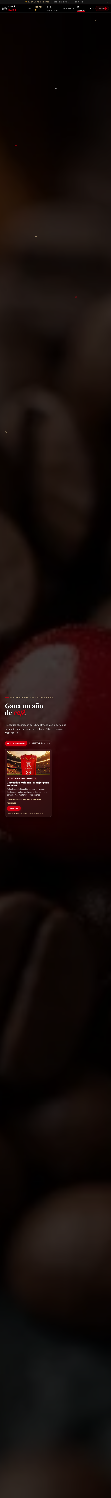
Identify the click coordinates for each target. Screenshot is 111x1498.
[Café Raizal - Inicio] (15, 8)
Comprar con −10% (55, 742)
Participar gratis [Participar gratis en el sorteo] (21, 742)
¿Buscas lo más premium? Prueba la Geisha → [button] (25, 815)
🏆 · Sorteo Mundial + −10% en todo (55, 2)
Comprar (17, 809)
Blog (90, 8)
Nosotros (67, 8)
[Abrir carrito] (99, 8)
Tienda (29, 8)
